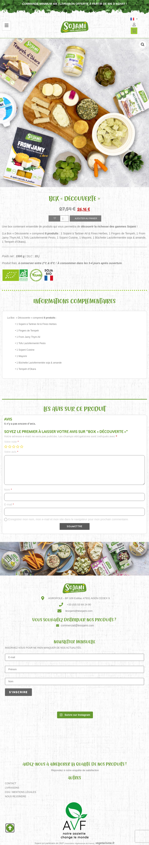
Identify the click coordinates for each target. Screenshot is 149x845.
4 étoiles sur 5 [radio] (17, 446)
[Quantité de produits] (64, 218)
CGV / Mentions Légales (20, 792)
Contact (10, 783)
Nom (8, 489)
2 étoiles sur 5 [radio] (9, 446)
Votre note (11, 441)
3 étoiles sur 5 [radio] (13, 446)
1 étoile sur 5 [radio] (5, 446)
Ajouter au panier (86, 218)
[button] (142, 44)
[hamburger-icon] (6, 25)
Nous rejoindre (15, 796)
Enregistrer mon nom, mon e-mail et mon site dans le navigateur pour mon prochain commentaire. (68, 519)
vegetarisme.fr (105, 843)
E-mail (9, 504)
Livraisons (12, 787)
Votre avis (11, 451)
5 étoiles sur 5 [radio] (21, 446)
